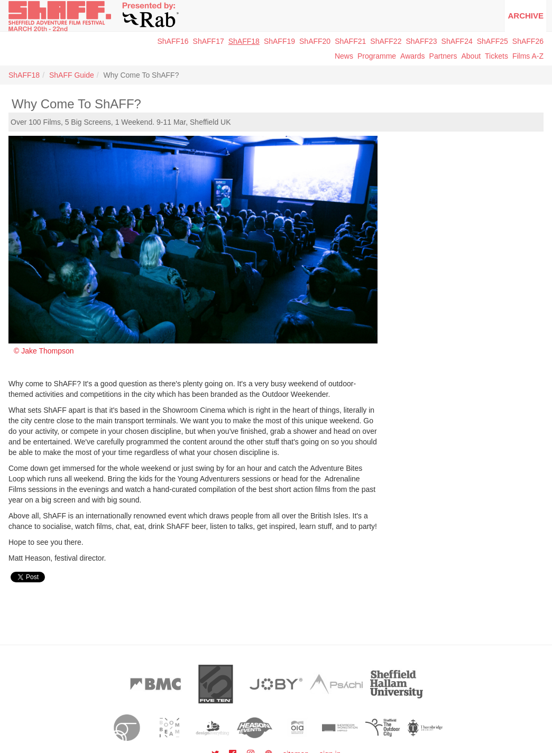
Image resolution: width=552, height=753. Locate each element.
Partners (443, 56)
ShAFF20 (314, 41)
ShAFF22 (385, 41)
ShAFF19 (279, 41)
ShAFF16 (172, 41)
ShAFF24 (457, 41)
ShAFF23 (421, 41)
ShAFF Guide (71, 75)
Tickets (496, 56)
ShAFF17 (208, 41)
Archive (526, 15)
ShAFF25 (492, 41)
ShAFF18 (244, 41)
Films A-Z (528, 56)
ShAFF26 (528, 41)
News (344, 56)
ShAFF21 (350, 41)
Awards (412, 56)
